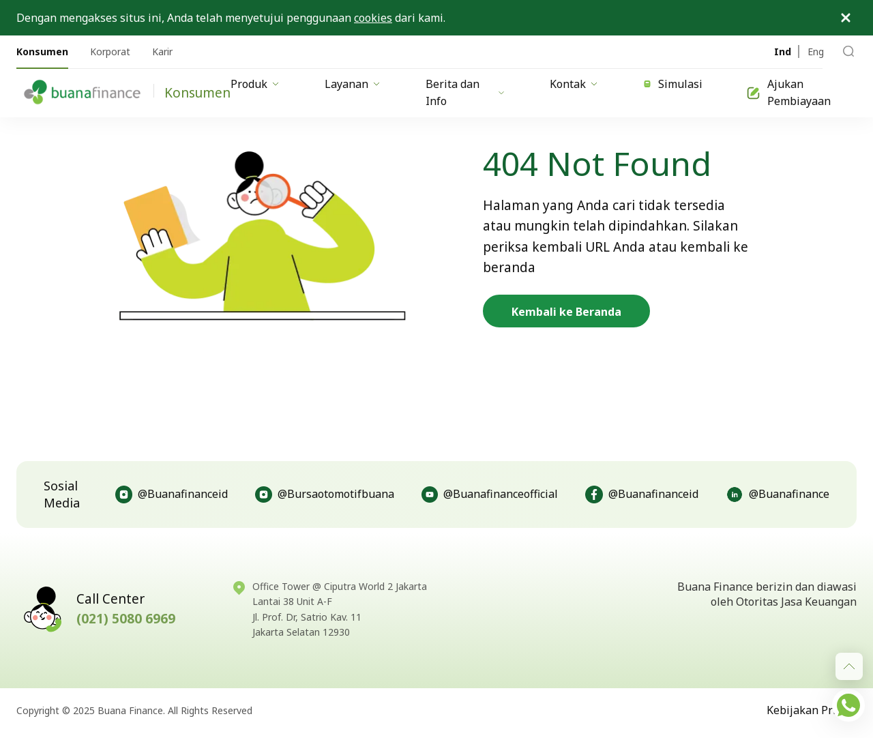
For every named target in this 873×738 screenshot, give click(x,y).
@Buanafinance (777, 494)
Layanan (353, 83)
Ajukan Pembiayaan (788, 92)
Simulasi (672, 83)
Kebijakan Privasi (812, 710)
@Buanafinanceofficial (489, 494)
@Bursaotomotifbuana (324, 494)
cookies (373, 17)
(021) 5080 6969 (125, 619)
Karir (162, 51)
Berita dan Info (466, 92)
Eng (816, 51)
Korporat (110, 51)
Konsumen (42, 51)
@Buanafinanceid (171, 494)
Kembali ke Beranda (566, 311)
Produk (256, 83)
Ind (782, 51)
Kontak (575, 83)
